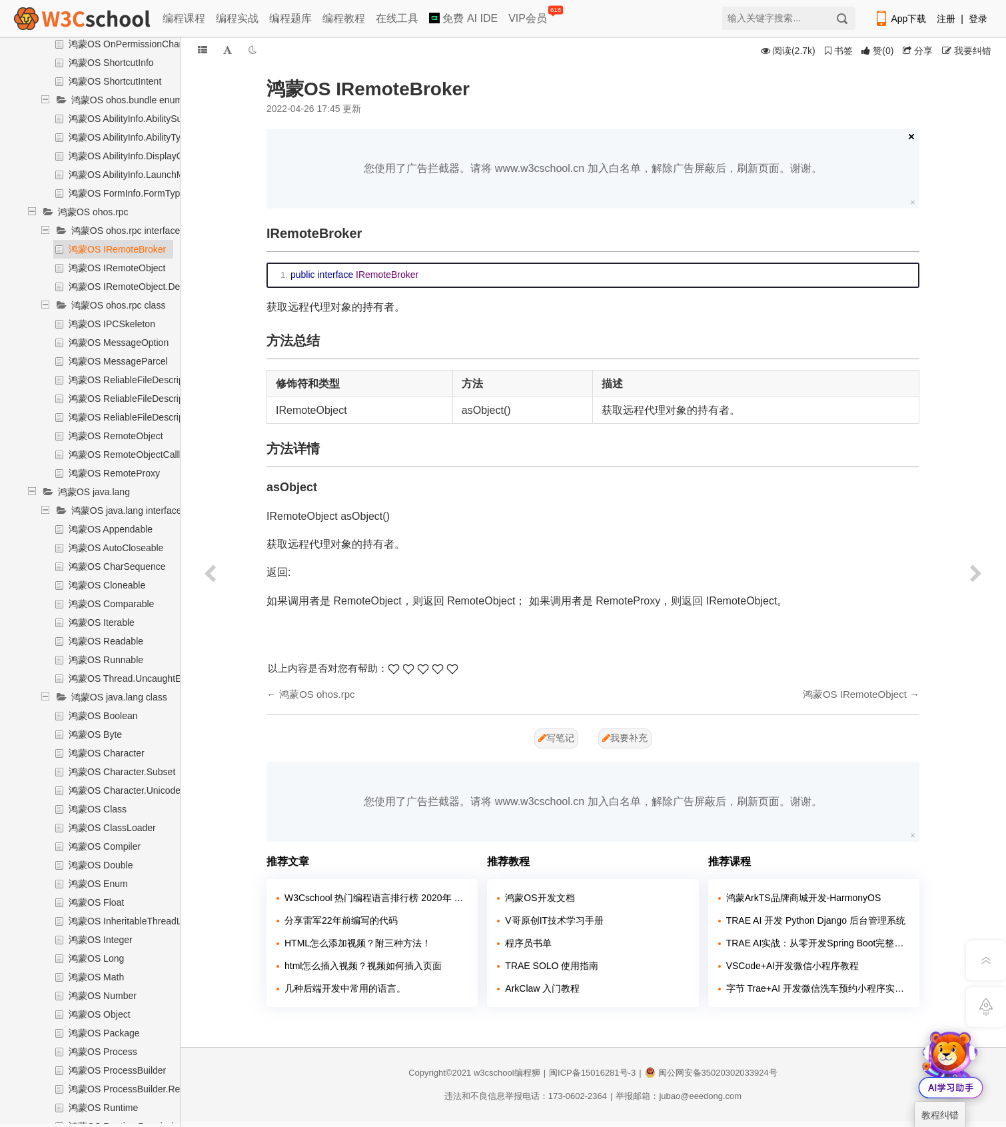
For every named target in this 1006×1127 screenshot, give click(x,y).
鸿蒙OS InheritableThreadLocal (134, 921)
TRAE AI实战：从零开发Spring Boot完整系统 (817, 943)
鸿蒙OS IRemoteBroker (117, 249)
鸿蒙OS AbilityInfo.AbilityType (130, 137)
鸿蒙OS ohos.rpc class (118, 305)
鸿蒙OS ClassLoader (112, 827)
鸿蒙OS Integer (101, 939)
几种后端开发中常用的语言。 (345, 988)
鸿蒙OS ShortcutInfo (111, 62)
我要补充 (625, 737)
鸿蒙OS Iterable (102, 622)
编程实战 (237, 18)
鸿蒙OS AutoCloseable (116, 548)
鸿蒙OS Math (96, 977)
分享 (918, 50)
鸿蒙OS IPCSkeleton (112, 324)
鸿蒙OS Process (103, 1051)
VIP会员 (528, 15)
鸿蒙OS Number (103, 995)
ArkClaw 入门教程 (542, 988)
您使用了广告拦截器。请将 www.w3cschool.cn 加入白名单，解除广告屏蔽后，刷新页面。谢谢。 (592, 168)
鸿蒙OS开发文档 (539, 897)
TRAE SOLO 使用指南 (551, 965)
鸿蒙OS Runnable (106, 659)
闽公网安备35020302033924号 (711, 1073)
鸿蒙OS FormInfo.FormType (127, 193)
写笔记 (556, 737)
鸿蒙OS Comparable (111, 603)
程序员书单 (528, 943)
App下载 (900, 18)
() (877, 50)
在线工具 (397, 18)
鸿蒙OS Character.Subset (122, 771)
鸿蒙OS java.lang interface (126, 510)
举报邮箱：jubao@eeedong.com (679, 1096)
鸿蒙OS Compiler (105, 846)
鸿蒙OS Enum (98, 883)
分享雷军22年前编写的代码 (341, 920)
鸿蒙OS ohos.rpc (93, 212)
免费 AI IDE (463, 18)
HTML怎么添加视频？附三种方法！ (357, 943)
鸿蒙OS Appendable (111, 529)
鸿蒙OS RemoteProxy (114, 473)
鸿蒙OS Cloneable (107, 585)
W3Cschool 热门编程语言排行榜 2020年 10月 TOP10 (376, 897)
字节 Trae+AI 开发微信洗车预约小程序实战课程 (817, 988)
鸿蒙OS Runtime (103, 1107)
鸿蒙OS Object (100, 1014)
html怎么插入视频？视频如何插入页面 (363, 965)
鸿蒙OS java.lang (94, 492)
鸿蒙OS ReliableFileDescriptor (132, 380)
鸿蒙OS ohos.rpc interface (125, 230)
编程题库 (290, 18)
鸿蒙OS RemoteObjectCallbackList (141, 454)
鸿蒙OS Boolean (103, 715)
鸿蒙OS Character (107, 753)
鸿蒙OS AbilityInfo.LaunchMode (134, 174)
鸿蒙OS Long (96, 958)
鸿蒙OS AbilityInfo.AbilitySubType (138, 118)
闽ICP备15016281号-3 (592, 1073)
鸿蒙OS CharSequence (117, 566)
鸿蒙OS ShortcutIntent (115, 81)
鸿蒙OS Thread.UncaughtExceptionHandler (159, 678)
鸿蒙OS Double (101, 865)
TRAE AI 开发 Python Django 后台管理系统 (815, 920)
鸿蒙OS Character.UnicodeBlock (136, 790)
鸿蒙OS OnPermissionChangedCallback (152, 44)
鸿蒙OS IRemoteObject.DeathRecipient (150, 286)
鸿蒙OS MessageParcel (118, 361)
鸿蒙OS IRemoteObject (117, 268)
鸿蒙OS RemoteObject (116, 436)
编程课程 (184, 18)
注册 (946, 18)
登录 (978, 18)
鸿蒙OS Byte (95, 734)
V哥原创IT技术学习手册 (554, 920)
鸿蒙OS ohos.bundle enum (127, 100)
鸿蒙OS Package (104, 1033)
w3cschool (494, 1073)
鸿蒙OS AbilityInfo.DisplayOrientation (145, 156)
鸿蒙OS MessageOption (119, 342)
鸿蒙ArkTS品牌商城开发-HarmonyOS (803, 897)
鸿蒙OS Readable (106, 641)
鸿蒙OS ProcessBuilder (117, 1070)
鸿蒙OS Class (98, 809)
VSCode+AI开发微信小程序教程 (792, 965)
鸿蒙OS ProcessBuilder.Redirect (136, 1089)
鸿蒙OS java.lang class (119, 697)
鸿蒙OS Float (96, 902)
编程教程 (343, 18)
